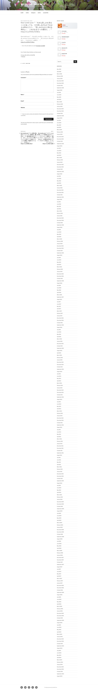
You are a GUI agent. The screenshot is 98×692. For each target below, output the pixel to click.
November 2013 (60, 393)
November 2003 (60, 670)
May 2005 (59, 631)
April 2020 (59, 238)
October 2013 (60, 396)
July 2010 (59, 487)
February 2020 (60, 242)
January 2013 (59, 417)
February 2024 (60, 133)
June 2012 (59, 433)
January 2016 (59, 342)
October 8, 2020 (40, 45)
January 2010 (59, 500)
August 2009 (59, 512)
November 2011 (60, 449)
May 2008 (59, 547)
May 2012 (59, 435)
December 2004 (60, 640)
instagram (33, 12)
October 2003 (60, 673)
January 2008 (60, 556)
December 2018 (60, 275)
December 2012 (60, 419)
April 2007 (59, 577)
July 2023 (59, 149)
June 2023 (59, 152)
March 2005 (59, 635)
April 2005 (59, 633)
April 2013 (59, 410)
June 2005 (59, 628)
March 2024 (59, 131)
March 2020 (59, 240)
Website (23, 107)
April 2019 (59, 266)
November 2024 (60, 112)
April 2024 (59, 128)
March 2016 (59, 340)
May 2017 (59, 307)
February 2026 (60, 77)
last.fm (39, 12)
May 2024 (59, 126)
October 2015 (60, 347)
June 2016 (59, 333)
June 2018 (59, 289)
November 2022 (60, 168)
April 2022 (59, 184)
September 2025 (60, 89)
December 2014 (60, 363)
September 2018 (60, 282)
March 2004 (59, 661)
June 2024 (59, 124)
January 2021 (59, 217)
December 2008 (60, 531)
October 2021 (59, 196)
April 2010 (59, 493)
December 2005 (60, 614)
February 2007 (60, 582)
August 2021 (59, 200)
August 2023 (59, 147)
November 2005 (60, 617)
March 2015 (59, 356)
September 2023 (60, 145)
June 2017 (59, 305)
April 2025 (59, 100)
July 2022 (59, 177)
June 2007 (59, 573)
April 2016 (59, 338)
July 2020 (59, 231)
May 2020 (59, 235)
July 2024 (59, 121)
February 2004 (60, 663)
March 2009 (59, 524)
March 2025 (59, 103)
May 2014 (59, 380)
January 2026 (59, 80)
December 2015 (60, 345)
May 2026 (59, 70)
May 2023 (59, 154)
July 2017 (59, 303)
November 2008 (60, 533)
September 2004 (60, 647)
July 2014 (59, 375)
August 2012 (59, 428)
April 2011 (59, 466)
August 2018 (59, 284)
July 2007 (59, 570)
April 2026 (59, 73)
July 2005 (59, 626)
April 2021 (59, 210)
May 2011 (59, 463)
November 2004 (60, 642)
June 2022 (59, 180)
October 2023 (60, 142)
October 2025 (60, 87)
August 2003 (59, 677)
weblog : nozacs (33, 4)
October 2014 (60, 368)
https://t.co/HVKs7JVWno (27, 42)
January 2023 (59, 163)
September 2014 (60, 370)
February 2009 (60, 526)
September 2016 (60, 326)
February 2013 (60, 414)
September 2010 (60, 482)
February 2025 (60, 105)
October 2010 (60, 480)
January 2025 (59, 107)
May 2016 (59, 335)
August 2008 (59, 540)
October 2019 (60, 252)
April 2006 (59, 605)
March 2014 (59, 384)
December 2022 (60, 166)
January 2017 (59, 317)
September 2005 (60, 621)
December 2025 (60, 82)
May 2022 (59, 182)
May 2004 (59, 656)
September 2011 (60, 454)
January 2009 (60, 528)
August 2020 (59, 228)
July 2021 (59, 203)
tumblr (22, 12)
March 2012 (59, 440)
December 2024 (60, 110)
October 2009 (60, 507)
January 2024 (59, 135)
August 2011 (59, 456)
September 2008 (60, 538)
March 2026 (59, 75)
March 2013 (59, 412)
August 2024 (59, 119)
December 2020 (60, 219)
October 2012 (59, 424)
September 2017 (60, 298)
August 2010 (59, 484)
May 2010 (59, 491)
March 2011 (59, 468)
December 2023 (60, 138)
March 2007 (59, 580)
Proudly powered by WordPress (50, 688)
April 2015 (59, 354)
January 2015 (59, 361)
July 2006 (59, 598)
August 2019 (59, 256)
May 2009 (59, 519)
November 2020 (60, 221)
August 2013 (59, 401)
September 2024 (60, 117)
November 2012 (60, 421)
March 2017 (59, 312)
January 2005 (60, 638)
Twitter (28, 63)
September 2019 (60, 254)
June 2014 (59, 377)
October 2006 (60, 591)
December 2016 (60, 319)
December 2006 (60, 587)
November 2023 (60, 140)
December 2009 (60, 503)
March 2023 (59, 159)
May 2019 (59, 263)
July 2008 (59, 542)
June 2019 (59, 261)
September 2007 (60, 566)
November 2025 (60, 84)
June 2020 (59, 233)
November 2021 (60, 194)
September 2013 (60, 398)
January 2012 (59, 445)
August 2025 (59, 91)
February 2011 (60, 470)
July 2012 (59, 431)
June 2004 (59, 654)
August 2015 (59, 352)
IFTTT (23, 56)
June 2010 (59, 489)
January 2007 (59, 584)
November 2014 (60, 366)
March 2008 (59, 552)
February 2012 (60, 442)
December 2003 (60, 668)
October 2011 (59, 452)
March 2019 (59, 268)
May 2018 (59, 291)
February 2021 (60, 214)
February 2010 (60, 498)
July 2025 (59, 94)
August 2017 (59, 301)
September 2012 (60, 426)
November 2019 (60, 249)
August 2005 (59, 624)
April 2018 (59, 294)
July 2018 (59, 287)
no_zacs (30, 20)
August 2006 (59, 596)
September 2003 (60, 675)
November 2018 (60, 277)
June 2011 (59, 461)
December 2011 (60, 447)
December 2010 (60, 475)
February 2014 (60, 387)
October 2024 (60, 114)
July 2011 (59, 459)
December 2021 (60, 191)
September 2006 (60, 593)
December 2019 (60, 247)
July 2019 (59, 259)
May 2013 (59, 407)
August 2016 (59, 328)
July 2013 (59, 403)
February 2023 (60, 161)
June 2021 (59, 205)
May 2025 (59, 98)
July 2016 (59, 331)
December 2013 (60, 391)
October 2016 (60, 324)
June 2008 (59, 545)
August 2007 (59, 568)
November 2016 (60, 321)
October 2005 (60, 619)
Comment (23, 77)
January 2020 (59, 245)
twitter (27, 12)
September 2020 (60, 226)
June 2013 (59, 405)
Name (22, 94)
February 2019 (60, 270)
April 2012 (59, 438)
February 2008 (60, 554)
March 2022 (59, 187)
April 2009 (59, 521)
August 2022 (59, 175)
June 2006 (59, 600)
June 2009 (59, 517)
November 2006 (60, 589)
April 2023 (59, 156)
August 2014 (59, 373)
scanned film (45, 12)
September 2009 (60, 510)
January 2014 (59, 389)
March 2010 (59, 496)
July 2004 (59, 652)
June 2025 (59, 96)
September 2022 (60, 173)
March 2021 (59, 212)
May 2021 (59, 207)
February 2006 (60, 610)
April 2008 (59, 549)
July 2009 (59, 514)
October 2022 (60, 170)
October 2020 (60, 224)
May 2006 (59, 603)
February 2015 (60, 359)
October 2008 (60, 535)
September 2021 (60, 198)
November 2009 (60, 505)
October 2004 (60, 645)
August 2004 (59, 649)
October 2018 (60, 280)
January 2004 (60, 666)
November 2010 (60, 477)
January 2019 (59, 273)
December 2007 (60, 559)
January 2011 (59, 473)
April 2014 (59, 382)
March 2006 (59, 607)
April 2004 (59, 659)
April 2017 (59, 310)
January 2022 (59, 189)
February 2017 (60, 314)
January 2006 (60, 612)
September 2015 (60, 349)
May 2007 (59, 575)
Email (22, 100)
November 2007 (60, 561)
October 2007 (60, 563)
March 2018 (59, 296)
